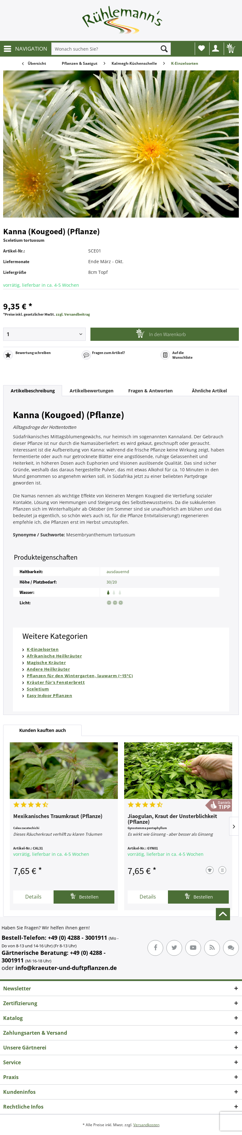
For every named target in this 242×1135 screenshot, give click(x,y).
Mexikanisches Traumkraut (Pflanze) (57, 816)
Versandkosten (146, 1124)
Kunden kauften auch (42, 730)
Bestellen (84, 896)
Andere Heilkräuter (48, 669)
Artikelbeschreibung (33, 391)
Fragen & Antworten (150, 391)
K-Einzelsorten (43, 649)
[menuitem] (25, 48)
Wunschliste (201, 48)
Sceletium (38, 689)
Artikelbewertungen (91, 391)
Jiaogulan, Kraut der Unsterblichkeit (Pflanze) (172, 819)
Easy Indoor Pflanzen (49, 695)
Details (33, 896)
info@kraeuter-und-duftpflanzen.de (66, 968)
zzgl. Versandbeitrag (73, 314)
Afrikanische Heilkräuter (54, 656)
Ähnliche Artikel (209, 391)
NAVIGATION (25, 48)
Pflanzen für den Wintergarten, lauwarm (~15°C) (80, 675)
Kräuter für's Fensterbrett (56, 682)
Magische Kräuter (46, 662)
